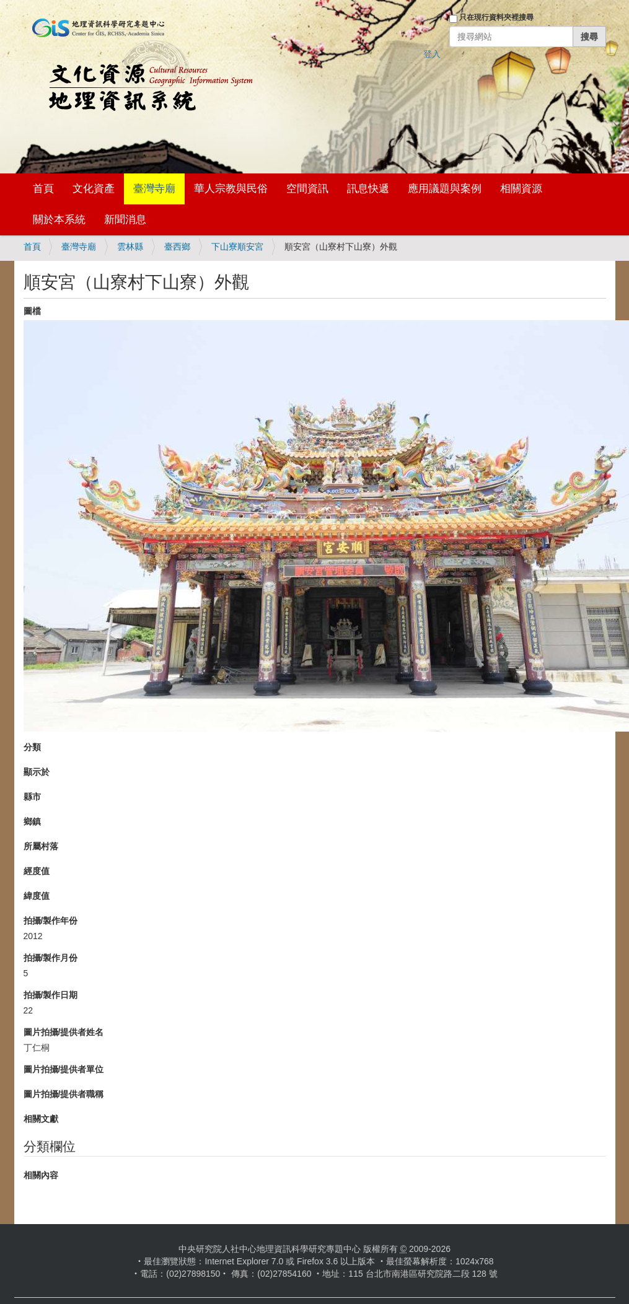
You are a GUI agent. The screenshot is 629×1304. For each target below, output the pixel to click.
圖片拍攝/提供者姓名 (64, 1032)
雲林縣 (130, 247)
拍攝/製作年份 (51, 920)
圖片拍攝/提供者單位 (64, 1069)
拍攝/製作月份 (51, 958)
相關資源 (521, 189)
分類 (32, 747)
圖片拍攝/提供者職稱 (64, 1094)
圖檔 (32, 311)
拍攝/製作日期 (51, 995)
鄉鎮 (32, 821)
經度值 (37, 871)
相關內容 (41, 1175)
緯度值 (37, 896)
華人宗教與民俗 (231, 189)
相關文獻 (41, 1119)
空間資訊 (307, 189)
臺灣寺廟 (154, 189)
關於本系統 (59, 219)
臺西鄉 (177, 247)
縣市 (32, 797)
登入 (432, 54)
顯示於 (37, 772)
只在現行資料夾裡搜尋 (496, 17)
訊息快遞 (368, 189)
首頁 (43, 189)
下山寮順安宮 (237, 247)
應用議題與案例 (445, 189)
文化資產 (94, 189)
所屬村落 (41, 846)
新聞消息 (125, 219)
